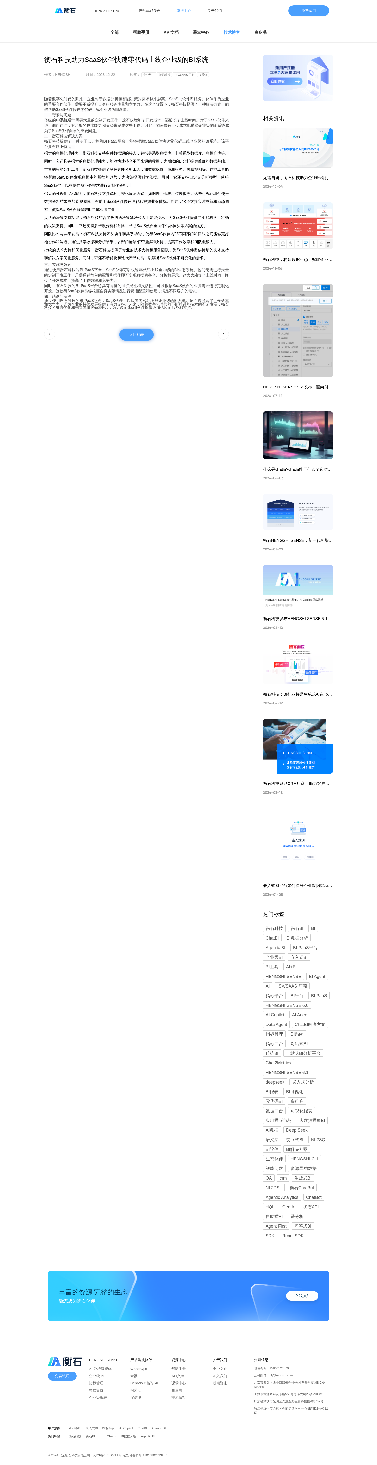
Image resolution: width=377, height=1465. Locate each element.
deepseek (275, 1082)
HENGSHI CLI (304, 1159)
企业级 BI (96, 1376)
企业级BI (274, 957)
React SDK (293, 1235)
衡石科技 (274, 928)
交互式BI (294, 1139)
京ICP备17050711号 (108, 1455)
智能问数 (274, 1168)
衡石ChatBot (302, 1187)
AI (268, 986)
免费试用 (309, 11)
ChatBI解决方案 (310, 1024)
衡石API (311, 1207)
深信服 (135, 1397)
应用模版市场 (279, 1120)
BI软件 (272, 1149)
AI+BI (291, 967)
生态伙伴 (274, 1159)
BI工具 (272, 967)
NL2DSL (274, 1187)
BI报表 (272, 1091)
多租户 (296, 1101)
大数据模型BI (312, 1120)
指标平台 (274, 995)
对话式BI (299, 1043)
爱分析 (296, 1216)
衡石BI (297, 928)
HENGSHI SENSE (283, 976)
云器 (134, 1376)
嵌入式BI (299, 957)
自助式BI (274, 1216)
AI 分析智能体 (100, 1369)
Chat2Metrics (278, 1063)
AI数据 (272, 1130)
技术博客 (232, 32)
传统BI (272, 1053)
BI (313, 928)
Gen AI (288, 1207)
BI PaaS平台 (305, 947)
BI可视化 (294, 1091)
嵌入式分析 (303, 1082)
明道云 (135, 1390)
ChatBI (272, 938)
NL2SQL (319, 1139)
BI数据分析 (297, 938)
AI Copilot (275, 1015)
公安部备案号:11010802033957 (145, 1455)
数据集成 (96, 1390)
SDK (270, 1235)
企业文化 (220, 1369)
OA (269, 1178)
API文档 (171, 32)
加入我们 (220, 1376)
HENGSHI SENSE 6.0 (287, 1005)
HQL (270, 1207)
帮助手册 (141, 32)
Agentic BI (275, 947)
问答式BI (302, 1226)
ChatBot (314, 1197)
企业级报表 (98, 1397)
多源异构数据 (304, 1168)
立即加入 (302, 1296)
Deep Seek (297, 1130)
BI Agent (317, 976)
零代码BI (274, 1101)
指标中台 (274, 1043)
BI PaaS (319, 995)
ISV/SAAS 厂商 (292, 986)
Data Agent (276, 1024)
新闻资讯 (220, 1383)
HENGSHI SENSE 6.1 (287, 1072)
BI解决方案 (297, 1149)
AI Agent (300, 1015)
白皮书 (260, 32)
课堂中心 (201, 32)
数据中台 (274, 1111)
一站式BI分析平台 (303, 1053)
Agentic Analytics (282, 1197)
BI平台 (297, 995)
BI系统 (297, 1034)
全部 (114, 32)
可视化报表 (301, 1111)
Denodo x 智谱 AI (144, 1383)
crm (283, 1178)
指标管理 (274, 1034)
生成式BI (303, 1178)
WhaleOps (138, 1369)
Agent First (276, 1226)
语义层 (272, 1139)
